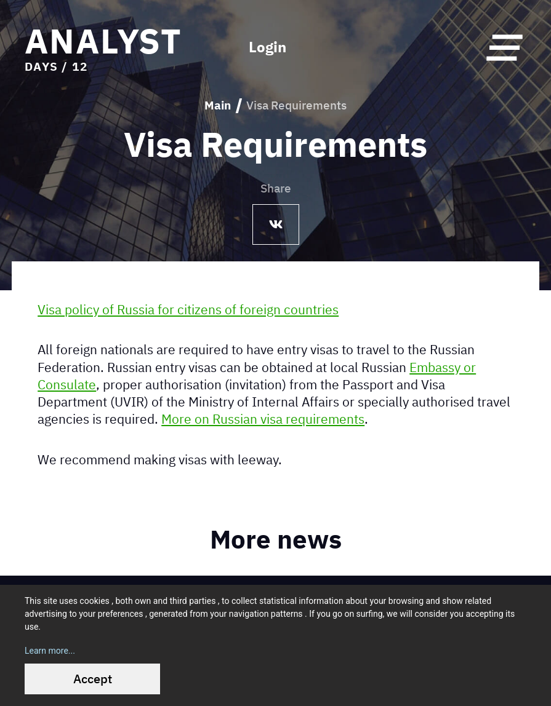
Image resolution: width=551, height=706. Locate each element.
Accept (92, 678)
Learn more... (50, 651)
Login (267, 47)
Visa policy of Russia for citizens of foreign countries (188, 308)
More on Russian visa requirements (262, 418)
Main (217, 105)
